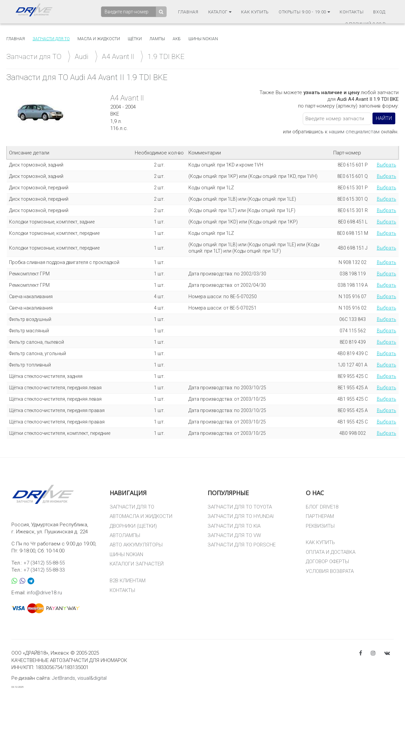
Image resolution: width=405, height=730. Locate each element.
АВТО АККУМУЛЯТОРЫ (136, 545)
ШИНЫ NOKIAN (126, 554)
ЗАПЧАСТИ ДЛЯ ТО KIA (234, 526)
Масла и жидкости (98, 39)
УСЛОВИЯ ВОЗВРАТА (330, 571)
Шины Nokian (203, 39)
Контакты (351, 11)
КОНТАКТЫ (122, 590)
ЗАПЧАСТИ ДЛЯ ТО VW (234, 535)
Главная (188, 11)
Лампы (157, 39)
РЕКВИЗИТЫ (320, 526)
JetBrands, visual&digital (79, 678)
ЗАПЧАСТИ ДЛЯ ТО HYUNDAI (241, 516)
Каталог (220, 11)
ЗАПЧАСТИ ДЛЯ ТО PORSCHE (242, 545)
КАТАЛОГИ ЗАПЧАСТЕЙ (137, 564)
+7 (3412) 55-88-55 (44, 563)
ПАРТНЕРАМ (320, 516)
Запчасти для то (51, 39)
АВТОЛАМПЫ (125, 535)
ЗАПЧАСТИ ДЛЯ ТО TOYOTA (240, 507)
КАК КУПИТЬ (320, 542)
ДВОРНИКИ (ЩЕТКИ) (133, 526)
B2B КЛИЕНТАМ (128, 581)
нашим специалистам (354, 132)
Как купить (255, 11)
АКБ (177, 39)
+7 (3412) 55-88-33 (44, 570)
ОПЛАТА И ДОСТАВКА (330, 552)
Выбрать (386, 165)
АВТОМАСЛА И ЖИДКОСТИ (141, 516)
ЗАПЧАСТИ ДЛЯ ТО (132, 507)
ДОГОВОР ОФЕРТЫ (327, 561)
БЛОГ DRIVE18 (322, 507)
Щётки (135, 39)
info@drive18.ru (44, 593)
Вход (379, 11)
